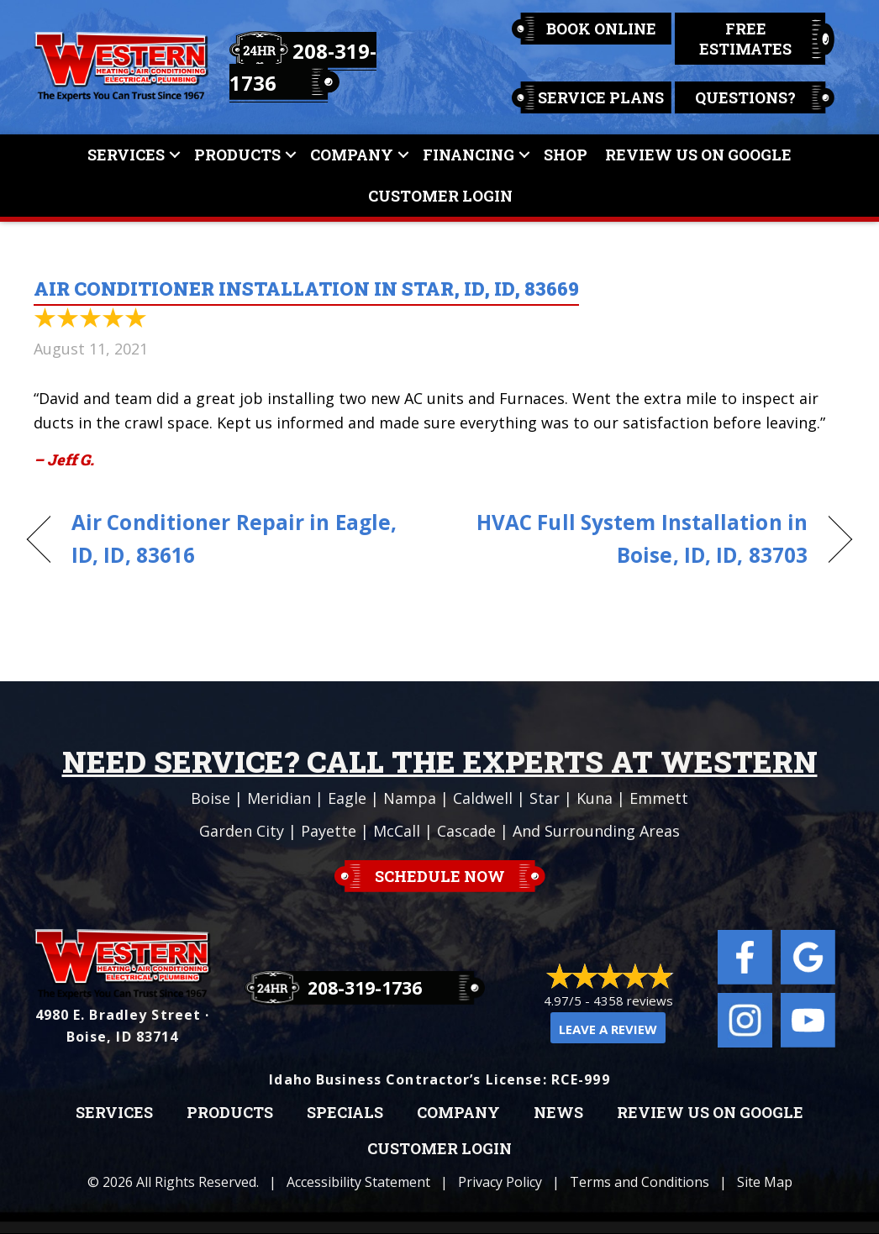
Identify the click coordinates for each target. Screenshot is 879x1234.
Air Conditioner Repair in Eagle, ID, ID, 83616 (234, 538)
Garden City (241, 831)
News (558, 1113)
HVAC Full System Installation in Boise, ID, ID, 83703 (636, 538)
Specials (345, 1113)
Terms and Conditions (639, 1182)
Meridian (279, 798)
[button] (175, 155)
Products (237, 154)
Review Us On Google (698, 154)
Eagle (347, 798)
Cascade (466, 831)
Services (126, 154)
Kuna (594, 798)
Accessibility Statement (358, 1182)
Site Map (764, 1182)
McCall (396, 831)
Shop (565, 154)
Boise (210, 798)
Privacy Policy (500, 1182)
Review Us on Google (710, 1113)
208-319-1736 (365, 988)
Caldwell (483, 798)
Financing (468, 154)
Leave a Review (608, 1029)
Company (351, 154)
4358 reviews (633, 1000)
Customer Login (440, 196)
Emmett (658, 798)
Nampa (409, 798)
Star (544, 798)
